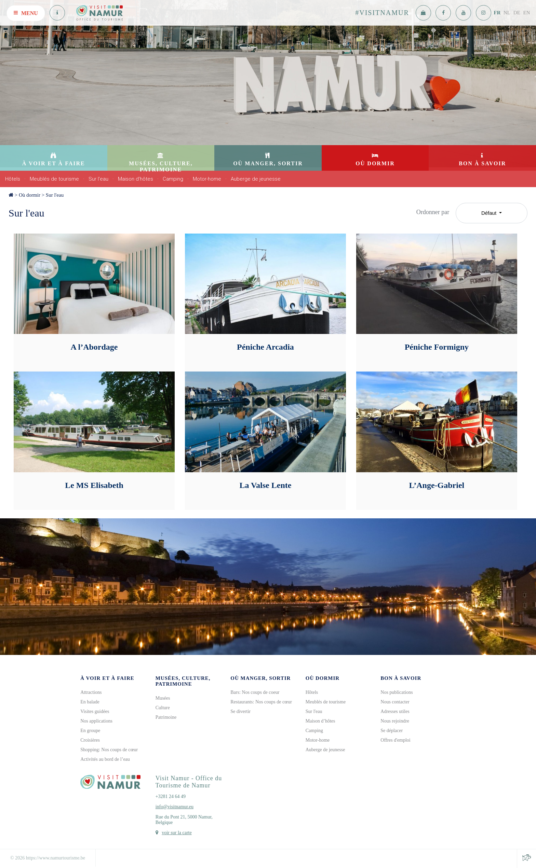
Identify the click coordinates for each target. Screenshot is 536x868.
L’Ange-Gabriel (436, 485)
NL (507, 12)
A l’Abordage (94, 346)
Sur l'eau (98, 179)
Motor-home (207, 179)
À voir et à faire (107, 678)
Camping (173, 179)
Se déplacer (391, 730)
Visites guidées (94, 711)
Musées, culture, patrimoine (183, 681)
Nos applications (96, 721)
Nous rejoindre (394, 721)
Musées (163, 698)
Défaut (489, 213)
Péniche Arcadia (265, 346)
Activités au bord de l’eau (105, 759)
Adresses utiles (394, 711)
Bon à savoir (400, 678)
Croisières (90, 740)
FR (497, 12)
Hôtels (12, 179)
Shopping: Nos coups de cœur (109, 749)
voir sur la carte (176, 832)
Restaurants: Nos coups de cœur (261, 701)
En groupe (90, 730)
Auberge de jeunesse (256, 179)
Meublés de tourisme (54, 179)
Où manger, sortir (260, 678)
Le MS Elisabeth (94, 485)
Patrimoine (166, 717)
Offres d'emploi (395, 740)
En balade (89, 701)
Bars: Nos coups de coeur (254, 692)
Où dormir (29, 195)
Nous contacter (394, 701)
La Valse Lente (265, 485)
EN (526, 12)
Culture (163, 707)
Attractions (91, 692)
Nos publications (396, 692)
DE (516, 12)
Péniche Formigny (437, 346)
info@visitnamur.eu (174, 806)
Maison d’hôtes (135, 179)
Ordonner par (432, 212)
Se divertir (240, 711)
